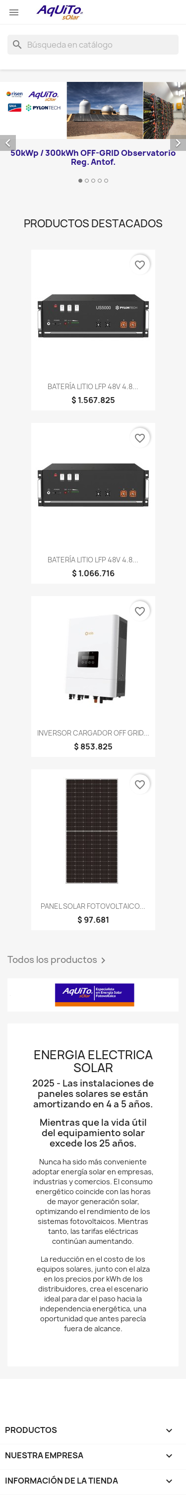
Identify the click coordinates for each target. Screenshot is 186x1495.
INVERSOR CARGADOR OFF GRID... (93, 733)
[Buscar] (93, 45)
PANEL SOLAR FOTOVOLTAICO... (93, 906)
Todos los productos (58, 960)
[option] (93, 134)
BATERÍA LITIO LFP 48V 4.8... (93, 386)
